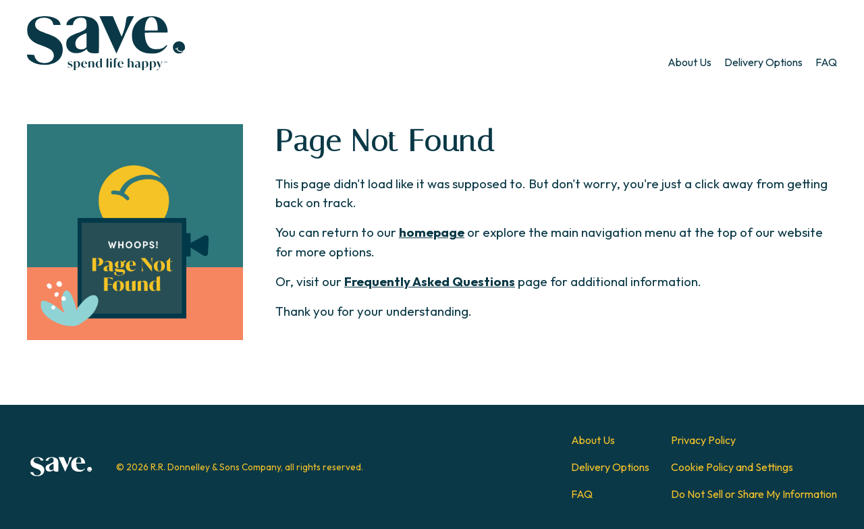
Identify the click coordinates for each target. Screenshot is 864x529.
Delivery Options (763, 62)
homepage (431, 232)
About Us (689, 62)
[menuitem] (689, 62)
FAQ (826, 62)
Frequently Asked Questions (429, 281)
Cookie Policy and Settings (732, 467)
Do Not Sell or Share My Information (754, 494)
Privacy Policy (703, 440)
